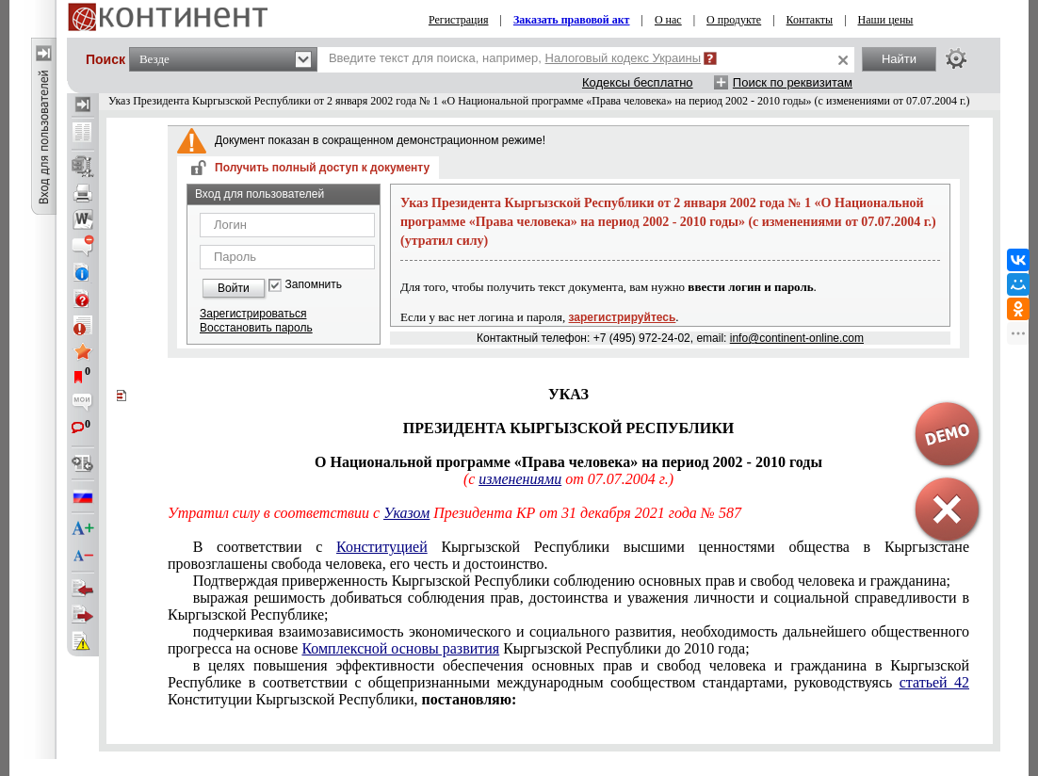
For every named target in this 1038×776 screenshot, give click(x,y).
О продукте (733, 19)
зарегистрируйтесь (622, 317)
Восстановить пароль (256, 327)
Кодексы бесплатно (637, 82)
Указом (406, 513)
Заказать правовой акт (571, 19)
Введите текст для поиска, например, (515, 58)
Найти (899, 59)
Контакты (810, 19)
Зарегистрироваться (253, 313)
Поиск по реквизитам (792, 82)
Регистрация (459, 19)
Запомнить (313, 285)
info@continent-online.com (797, 338)
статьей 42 (934, 682)
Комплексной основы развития (400, 648)
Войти (234, 288)
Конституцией (382, 547)
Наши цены (886, 19)
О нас (668, 19)
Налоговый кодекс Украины (623, 58)
